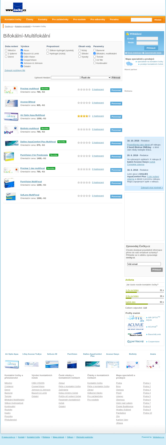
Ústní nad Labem (124, 403)
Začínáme (63, 389)
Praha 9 (147, 409)
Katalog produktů (23, 26)
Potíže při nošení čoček (70, 396)
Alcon (25, 50)
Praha (119, 383)
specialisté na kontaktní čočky (150, 62)
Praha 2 (147, 386)
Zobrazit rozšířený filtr (15, 70)
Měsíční (10, 50)
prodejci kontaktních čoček (151, 64)
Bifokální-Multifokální (14, 399)
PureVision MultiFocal (31, 181)
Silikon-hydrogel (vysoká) (60, 50)
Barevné (99, 50)
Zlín (118, 416)
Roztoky (8, 409)
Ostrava (120, 389)
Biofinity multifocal (29, 128)
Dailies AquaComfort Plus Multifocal (38, 142)
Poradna (114, 19)
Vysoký (83, 56)
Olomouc (120, 399)
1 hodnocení (98, 116)
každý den (130, 302)
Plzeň (118, 393)
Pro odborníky (98, 19)
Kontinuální (100, 63)
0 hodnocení (98, 89)
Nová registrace (135, 53)
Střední (83, 53)
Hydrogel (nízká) (56, 53)
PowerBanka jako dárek (138, 144)
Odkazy (70, 437)
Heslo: (131, 42)
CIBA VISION (38, 383)
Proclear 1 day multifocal (32, 168)
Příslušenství (11, 419)
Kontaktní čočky (94, 383)
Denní (9, 56)
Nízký (82, 50)
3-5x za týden (132, 296)
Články (29, 19)
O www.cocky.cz (8, 437)
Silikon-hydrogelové (14, 403)
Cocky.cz (9, 26)
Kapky (8, 413)
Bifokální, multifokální (105, 53)
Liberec (119, 396)
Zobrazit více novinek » (152, 187)
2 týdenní (11, 53)
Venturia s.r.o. (158, 437)
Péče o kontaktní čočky (70, 386)
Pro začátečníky (95, 396)
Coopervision (153, 342)
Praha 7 (147, 403)
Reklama (46, 437)
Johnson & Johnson (32, 63)
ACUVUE (152, 327)
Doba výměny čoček (68, 393)
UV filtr (98, 60)
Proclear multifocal (29, 88)
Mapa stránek (58, 437)
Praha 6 (147, 399)
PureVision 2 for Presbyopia (34, 155)
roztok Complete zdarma (141, 163)
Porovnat (116, 90)
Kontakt (21, 437)
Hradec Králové (123, 409)
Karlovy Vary (122, 419)
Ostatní (26, 66)
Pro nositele (93, 399)
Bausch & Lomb (30, 53)
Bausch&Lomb (154, 334)
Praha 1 (147, 383)
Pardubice (121, 413)
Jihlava (119, 423)
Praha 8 (147, 406)
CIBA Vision (28, 56)
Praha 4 (147, 393)
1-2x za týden (132, 290)
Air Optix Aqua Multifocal (32, 115)
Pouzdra (9, 416)
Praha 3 (147, 389)
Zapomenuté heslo (153, 53)
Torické (98, 56)
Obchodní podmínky (84, 437)
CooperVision (29, 60)
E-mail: (130, 39)
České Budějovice (124, 406)
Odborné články (94, 393)
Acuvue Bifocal (27, 102)
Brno (118, 386)
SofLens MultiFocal (29, 195)
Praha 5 (147, 396)
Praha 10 (147, 413)
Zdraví (62, 383)
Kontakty (42, 19)
